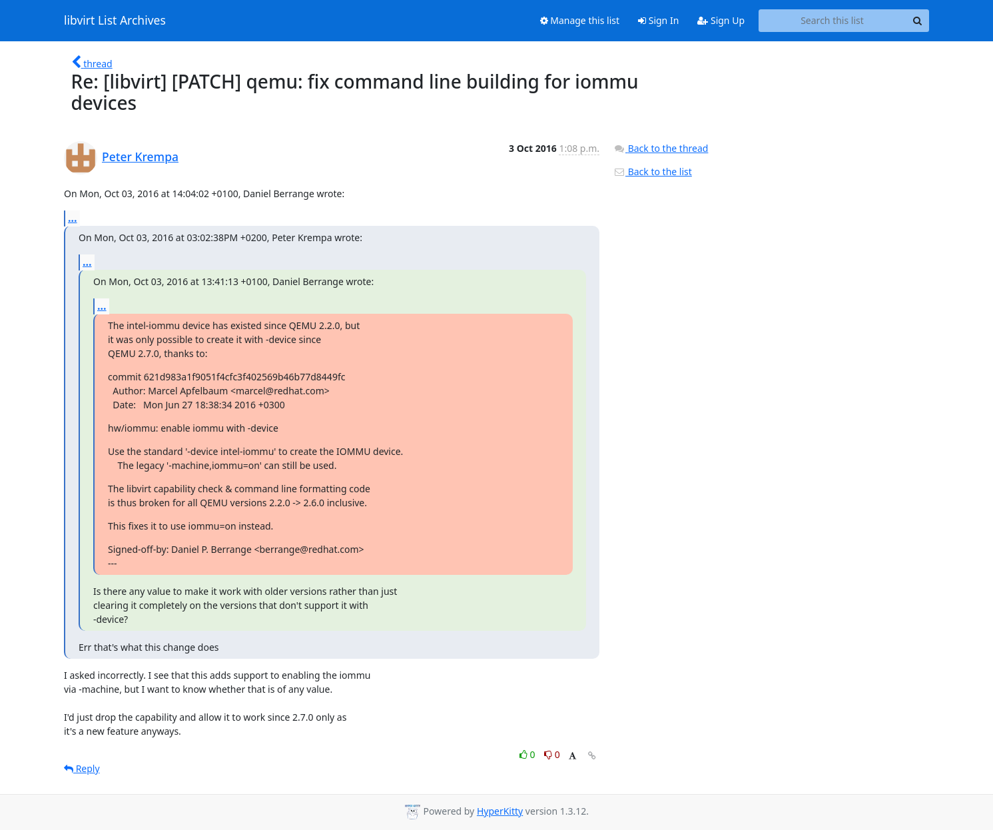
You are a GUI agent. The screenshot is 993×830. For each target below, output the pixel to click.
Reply (82, 768)
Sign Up (721, 20)
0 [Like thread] (528, 754)
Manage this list (580, 20)
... (72, 217)
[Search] (917, 20)
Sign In (658, 20)
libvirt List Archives (115, 21)
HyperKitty (500, 811)
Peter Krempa (140, 157)
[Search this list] (832, 20)
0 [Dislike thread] (552, 754)
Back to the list (652, 171)
